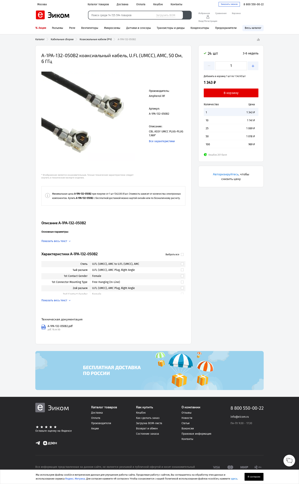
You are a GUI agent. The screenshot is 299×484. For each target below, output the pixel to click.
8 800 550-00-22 (254, 4)
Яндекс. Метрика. (75, 478)
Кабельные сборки (62, 39)
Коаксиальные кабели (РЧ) (96, 39)
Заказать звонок (229, 4)
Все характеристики (162, 141)
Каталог (40, 39)
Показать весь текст (54, 241)
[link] (136, 264)
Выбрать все (175, 254)
